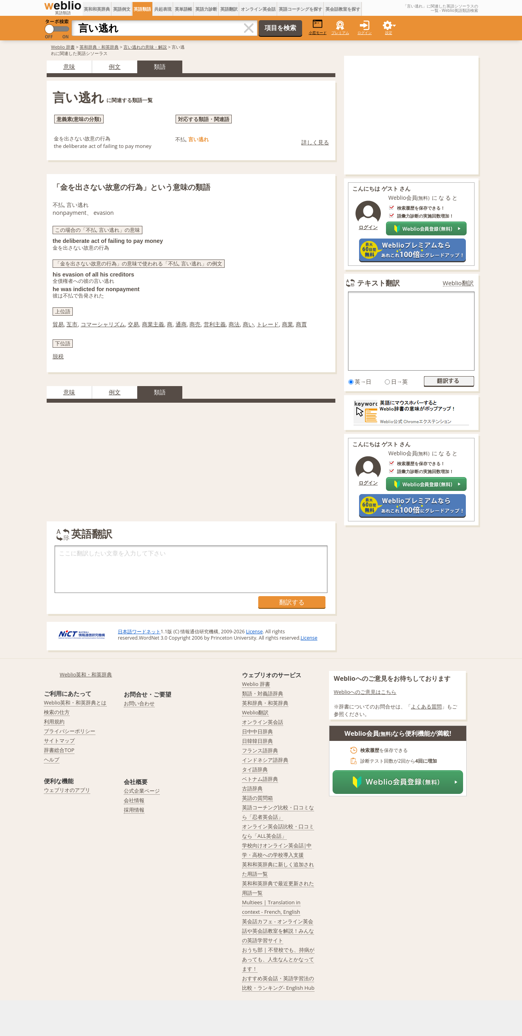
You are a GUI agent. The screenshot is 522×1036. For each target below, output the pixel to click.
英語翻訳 (229, 9)
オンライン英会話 (258, 9)
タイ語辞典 (255, 769)
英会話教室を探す (342, 9)
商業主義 (153, 324)
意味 (69, 66)
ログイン (364, 32)
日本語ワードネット (139, 631)
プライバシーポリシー (69, 731)
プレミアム (340, 32)
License (254, 631)
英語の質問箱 (257, 797)
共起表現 (163, 9)
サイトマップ (59, 740)
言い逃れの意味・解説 (145, 47)
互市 (72, 324)
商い (248, 324)
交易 (133, 324)
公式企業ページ (142, 790)
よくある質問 (426, 706)
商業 (287, 324)
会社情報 (134, 800)
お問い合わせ (139, 703)
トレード (268, 324)
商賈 (301, 324)
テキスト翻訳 (378, 283)
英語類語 (142, 9)
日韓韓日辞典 (257, 740)
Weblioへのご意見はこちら (365, 691)
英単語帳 (183, 9)
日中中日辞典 (257, 731)
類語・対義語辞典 (262, 693)
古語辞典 (252, 788)
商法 (234, 324)
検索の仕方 (57, 712)
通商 (181, 324)
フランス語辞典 (260, 750)
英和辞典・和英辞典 (99, 47)
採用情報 (134, 809)
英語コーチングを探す (300, 9)
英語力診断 (206, 9)
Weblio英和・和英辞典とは (75, 702)
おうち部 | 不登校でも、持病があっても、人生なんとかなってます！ (278, 959)
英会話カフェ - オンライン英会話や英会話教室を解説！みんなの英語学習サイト (278, 931)
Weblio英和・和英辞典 (86, 674)
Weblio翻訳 (458, 283)
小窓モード (318, 27)
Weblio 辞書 (63, 47)
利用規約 (54, 721)
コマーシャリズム (103, 324)
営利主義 (215, 324)
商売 (194, 324)
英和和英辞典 (97, 9)
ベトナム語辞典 (260, 778)
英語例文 (121, 9)
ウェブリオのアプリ (67, 790)
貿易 (58, 324)
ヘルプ (51, 759)
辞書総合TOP (59, 750)
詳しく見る (315, 142)
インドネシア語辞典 (265, 759)
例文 (115, 66)
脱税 (58, 356)
